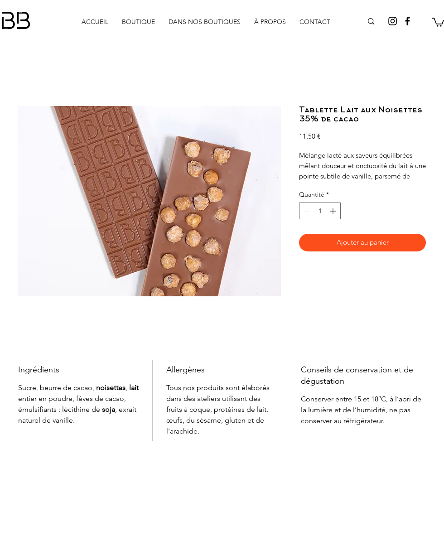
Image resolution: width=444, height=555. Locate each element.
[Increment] (333, 211)
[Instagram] (392, 21)
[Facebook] (407, 21)
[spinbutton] (320, 211)
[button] (438, 22)
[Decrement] (306, 211)
